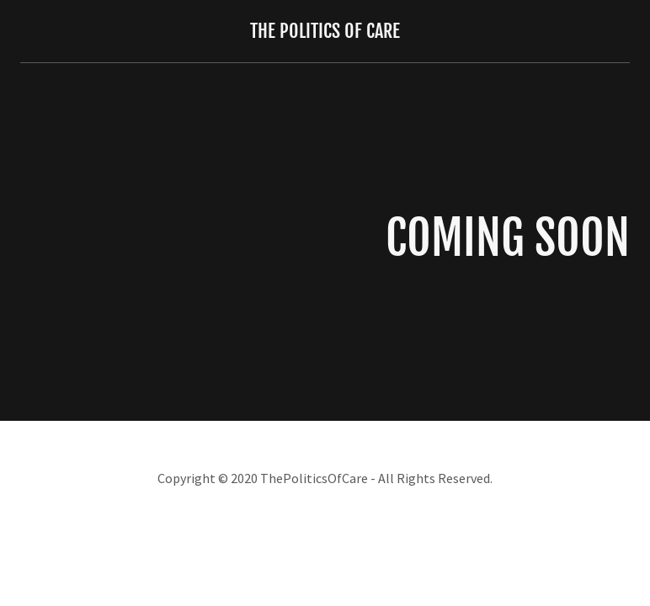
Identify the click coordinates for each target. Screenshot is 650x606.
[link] (325, 32)
